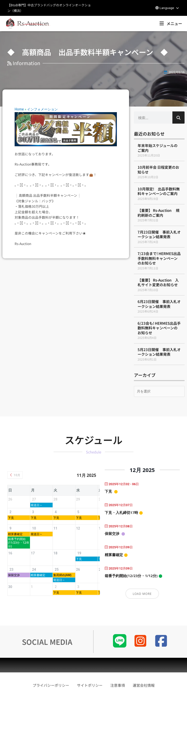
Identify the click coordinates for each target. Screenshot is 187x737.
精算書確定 (114, 554)
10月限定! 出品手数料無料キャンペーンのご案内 (159, 191)
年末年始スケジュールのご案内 (158, 148)
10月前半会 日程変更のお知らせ (158, 170)
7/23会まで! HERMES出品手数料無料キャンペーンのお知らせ (159, 258)
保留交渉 (112, 533)
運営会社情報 (144, 724)
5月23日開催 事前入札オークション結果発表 (159, 352)
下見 (108, 491)
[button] (167, 8)
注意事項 (117, 724)
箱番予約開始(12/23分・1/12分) (131, 575)
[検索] (178, 117)
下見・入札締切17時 (121, 512)
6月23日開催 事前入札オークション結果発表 (159, 304)
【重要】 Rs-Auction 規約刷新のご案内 (158, 213)
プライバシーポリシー (51, 724)
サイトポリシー (90, 724)
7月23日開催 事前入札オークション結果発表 (159, 234)
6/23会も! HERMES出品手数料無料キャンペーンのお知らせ (159, 328)
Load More (142, 594)
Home (19, 109)
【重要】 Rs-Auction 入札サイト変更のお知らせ (158, 282)
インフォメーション (42, 109)
